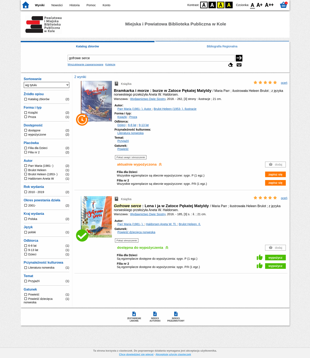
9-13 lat (144, 125)
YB (220, 4)
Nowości (56, 5)
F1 (260, 4)
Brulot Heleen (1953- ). (175, 109)
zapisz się (275, 174)
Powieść (123, 149)
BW (212, 4)
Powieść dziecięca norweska (136, 232)
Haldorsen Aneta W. (161, 224)
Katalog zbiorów (87, 46)
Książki (122, 117)
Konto (106, 5)
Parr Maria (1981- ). (134, 109)
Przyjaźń (123, 141)
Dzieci (121, 125)
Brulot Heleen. (190, 224)
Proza (133, 117)
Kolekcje (110, 64)
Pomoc (91, 5)
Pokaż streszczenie (126, 240)
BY (229, 4)
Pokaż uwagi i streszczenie (130, 157)
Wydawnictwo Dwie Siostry (147, 99)
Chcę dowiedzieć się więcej (136, 354)
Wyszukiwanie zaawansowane (85, 64)
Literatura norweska (130, 133)
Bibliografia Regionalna (222, 46)
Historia (74, 5)
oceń (284, 82)
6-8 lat (132, 125)
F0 (253, 4)
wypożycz (275, 257)
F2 (269, 4)
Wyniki (39, 5)
